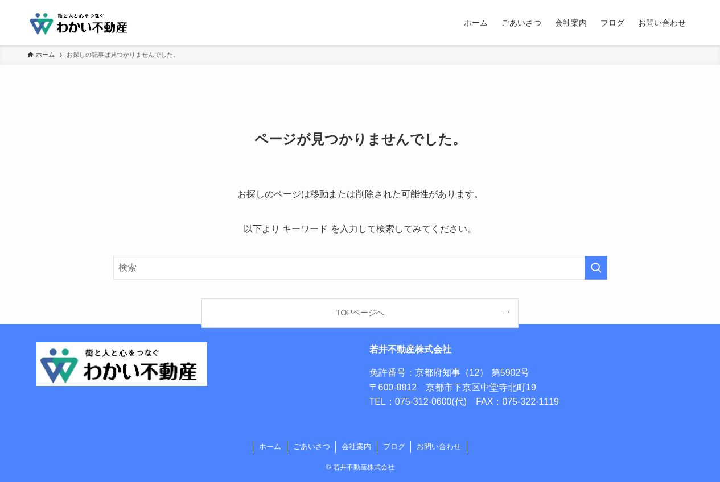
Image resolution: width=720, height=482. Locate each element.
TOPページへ (360, 312)
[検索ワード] (360, 268)
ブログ (394, 446)
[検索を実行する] (596, 268)
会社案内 (356, 446)
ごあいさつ (311, 446)
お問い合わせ (439, 446)
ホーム (270, 446)
